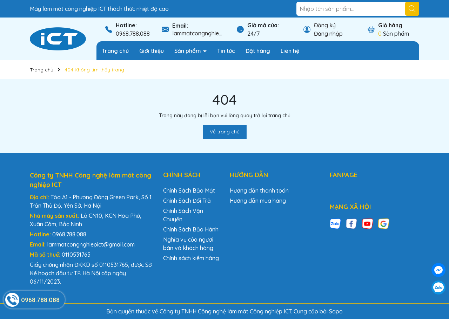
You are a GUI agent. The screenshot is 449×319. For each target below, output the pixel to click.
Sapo (336, 311)
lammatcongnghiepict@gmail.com (216, 33)
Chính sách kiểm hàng (191, 258)
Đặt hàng (258, 50)
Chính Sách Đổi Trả (187, 200)
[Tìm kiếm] (412, 9)
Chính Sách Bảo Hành (191, 229)
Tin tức (226, 50)
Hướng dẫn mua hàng (258, 200)
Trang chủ (115, 50)
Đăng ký (325, 25)
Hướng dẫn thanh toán (259, 190)
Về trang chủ (225, 132)
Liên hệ (290, 50)
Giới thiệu (151, 50)
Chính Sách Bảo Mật (189, 190)
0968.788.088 (133, 33)
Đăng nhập (328, 33)
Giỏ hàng (390, 25)
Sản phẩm (188, 50)
